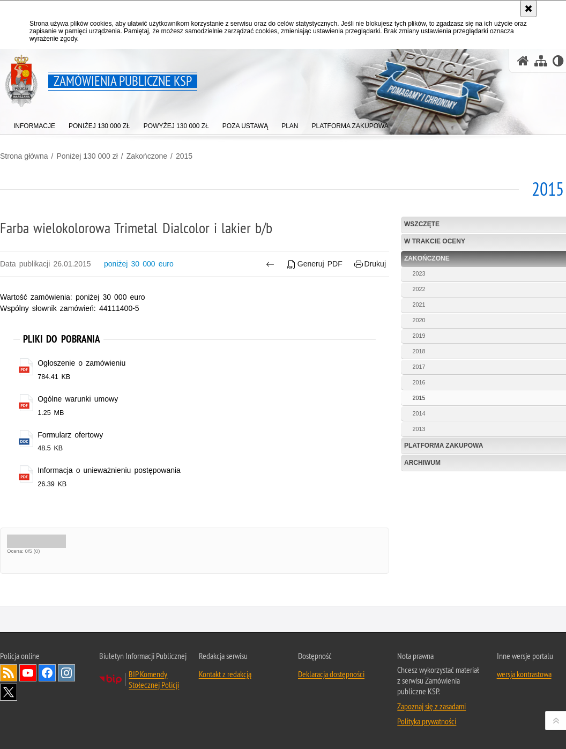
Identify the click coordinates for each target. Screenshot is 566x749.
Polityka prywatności (426, 721)
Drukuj (370, 264)
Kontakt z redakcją (225, 674)
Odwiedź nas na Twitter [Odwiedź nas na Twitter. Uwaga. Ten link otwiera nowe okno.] (8, 692)
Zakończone (146, 156)
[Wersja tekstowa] (558, 61)
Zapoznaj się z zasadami (431, 706)
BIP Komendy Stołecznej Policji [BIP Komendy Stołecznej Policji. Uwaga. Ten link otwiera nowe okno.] (154, 679)
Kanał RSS (8, 672)
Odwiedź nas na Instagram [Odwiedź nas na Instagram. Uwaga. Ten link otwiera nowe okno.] (66, 672)
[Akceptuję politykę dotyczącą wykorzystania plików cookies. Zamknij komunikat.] (528, 8)
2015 (184, 156)
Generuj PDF (314, 264)
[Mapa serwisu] (540, 61)
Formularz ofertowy (70, 435)
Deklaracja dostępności (331, 674)
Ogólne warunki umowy (78, 399)
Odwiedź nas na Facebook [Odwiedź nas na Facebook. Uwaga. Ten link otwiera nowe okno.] (47, 672)
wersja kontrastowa (524, 674)
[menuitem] (34, 123)
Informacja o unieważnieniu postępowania (109, 470)
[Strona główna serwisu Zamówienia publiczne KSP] (523, 61)
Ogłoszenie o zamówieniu (81, 363)
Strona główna (24, 156)
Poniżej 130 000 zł (86, 156)
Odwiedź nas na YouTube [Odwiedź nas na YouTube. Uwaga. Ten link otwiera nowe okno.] (27, 672)
